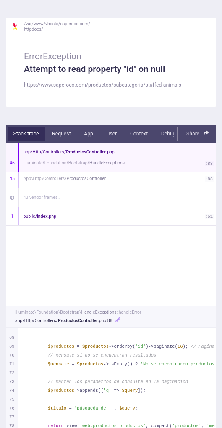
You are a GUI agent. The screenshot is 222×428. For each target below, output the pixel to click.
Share (197, 133)
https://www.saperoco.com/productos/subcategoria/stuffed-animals (102, 85)
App (88, 134)
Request (61, 134)
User (111, 134)
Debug (168, 134)
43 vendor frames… (42, 197)
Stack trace (26, 134)
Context (139, 134)
